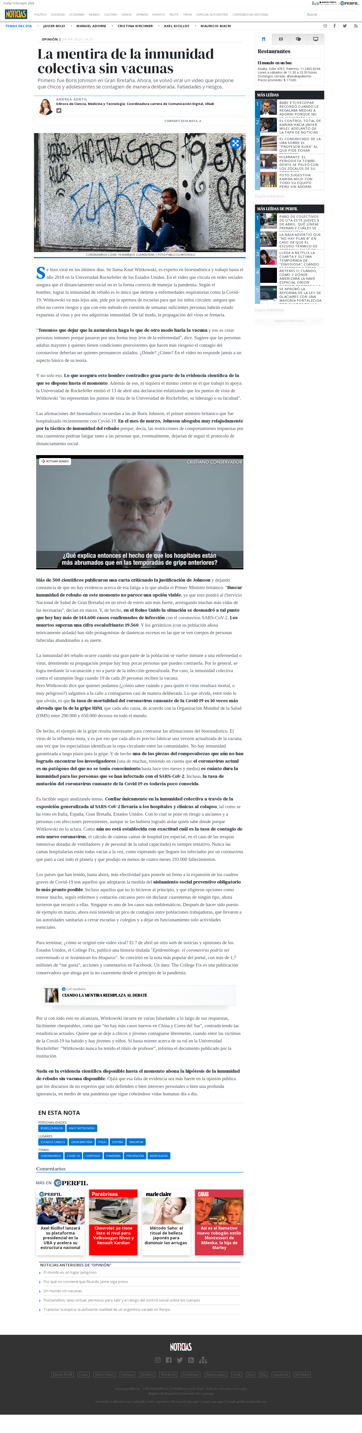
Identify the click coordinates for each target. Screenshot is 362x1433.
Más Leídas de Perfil (277, 209)
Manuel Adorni (91, 26)
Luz (250, 1375)
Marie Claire (104, 1375)
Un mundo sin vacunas (62, 1290)
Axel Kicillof (177, 26)
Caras (83, 1375)
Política (42, 14)
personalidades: (52, 1122)
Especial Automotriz (242, 14)
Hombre (147, 1375)
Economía (85, 14)
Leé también (76, 989)
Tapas (213, 14)
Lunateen (280, 1375)
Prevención (135, 1156)
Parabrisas (191, 1375)
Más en (62, 1183)
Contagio (93, 1156)
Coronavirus (51, 1156)
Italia (102, 1142)
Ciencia (142, 14)
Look (237, 1375)
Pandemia (113, 1156)
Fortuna (127, 1375)
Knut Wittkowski (82, 1128)
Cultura (123, 14)
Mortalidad (159, 1156)
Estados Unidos (53, 1142)
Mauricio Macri (216, 26)
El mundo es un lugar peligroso (70, 1272)
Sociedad (62, 14)
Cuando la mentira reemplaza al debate (104, 995)
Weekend (168, 1375)
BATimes (302, 1375)
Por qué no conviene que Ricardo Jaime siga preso (85, 1281)
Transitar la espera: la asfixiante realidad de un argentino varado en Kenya (106, 1309)
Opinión (160, 14)
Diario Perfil (62, 1375)
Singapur (136, 1142)
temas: (44, 1150)
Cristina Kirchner (136, 26)
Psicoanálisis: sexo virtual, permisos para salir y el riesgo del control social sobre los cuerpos (121, 1300)
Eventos (180, 14)
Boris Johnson (52, 1128)
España (117, 1142)
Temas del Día (19, 26)
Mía (264, 1375)
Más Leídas (268, 95)
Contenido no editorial (289, 14)
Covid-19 (73, 1156)
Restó (198, 14)
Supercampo (216, 1375)
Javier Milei (54, 26)
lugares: (45, 1136)
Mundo (104, 14)
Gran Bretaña (81, 1142)
